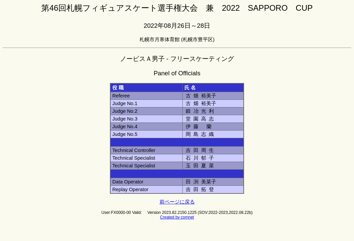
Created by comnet (177, 217)
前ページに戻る (177, 202)
